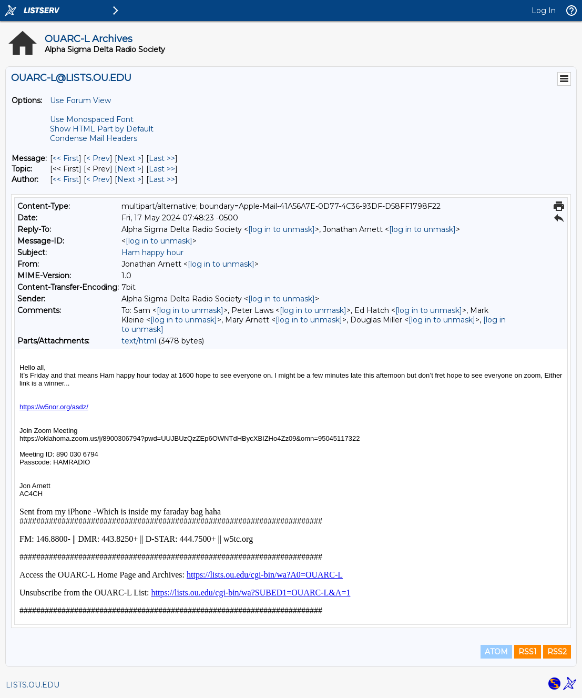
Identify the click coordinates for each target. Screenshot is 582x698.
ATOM (496, 651)
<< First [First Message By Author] (66, 179)
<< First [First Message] (66, 158)
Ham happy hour (152, 252)
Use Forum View (80, 100)
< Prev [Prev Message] (98, 158)
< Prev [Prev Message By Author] (98, 179)
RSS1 (527, 651)
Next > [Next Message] (129, 158)
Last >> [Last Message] (162, 158)
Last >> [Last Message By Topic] (162, 169)
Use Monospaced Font (92, 119)
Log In (544, 10)
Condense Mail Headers (93, 138)
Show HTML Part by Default (102, 129)
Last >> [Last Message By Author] (162, 179)
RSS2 (557, 651)
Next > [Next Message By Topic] (129, 169)
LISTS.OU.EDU (32, 685)
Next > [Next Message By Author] (129, 179)
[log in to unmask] (281, 229)
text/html (138, 341)
